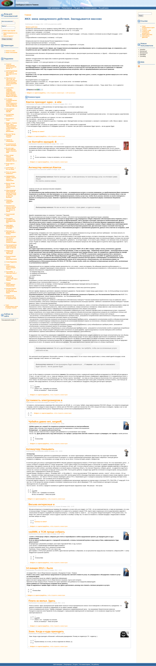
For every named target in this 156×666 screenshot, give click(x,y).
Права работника (147, 34)
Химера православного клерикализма (10, 284)
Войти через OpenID (9, 30)
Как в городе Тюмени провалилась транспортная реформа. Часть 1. (11, 158)
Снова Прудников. (11, 262)
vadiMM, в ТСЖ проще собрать (47, 531)
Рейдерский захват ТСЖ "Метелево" (9, 252)
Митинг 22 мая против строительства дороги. (10, 185)
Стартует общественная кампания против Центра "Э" (11, 66)
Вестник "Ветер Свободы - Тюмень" (10, 135)
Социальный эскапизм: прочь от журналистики (11, 297)
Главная (28, 15)
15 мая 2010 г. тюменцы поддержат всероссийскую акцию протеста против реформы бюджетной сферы (11, 92)
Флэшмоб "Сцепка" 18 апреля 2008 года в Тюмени (11, 278)
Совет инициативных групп (148, 27)
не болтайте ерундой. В (43, 141)
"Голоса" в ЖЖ (146, 30)
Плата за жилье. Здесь (42, 600)
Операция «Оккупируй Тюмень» (9, 201)
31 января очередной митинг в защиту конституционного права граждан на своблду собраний (11, 102)
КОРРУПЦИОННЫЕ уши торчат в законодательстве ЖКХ (11, 73)
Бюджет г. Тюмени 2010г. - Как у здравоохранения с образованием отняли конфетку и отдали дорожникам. (11, 127)
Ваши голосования (11, 52)
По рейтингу (103, 8)
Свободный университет (146, 32)
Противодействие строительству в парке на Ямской (11, 246)
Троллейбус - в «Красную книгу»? (11, 272)
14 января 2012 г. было (39, 568)
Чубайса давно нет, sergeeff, (45, 421)
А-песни (144, 29)
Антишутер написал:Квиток (45, 167)
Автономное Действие (145, 36)
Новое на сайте (10, 51)
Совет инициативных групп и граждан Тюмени (11, 267)
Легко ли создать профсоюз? (11, 172)
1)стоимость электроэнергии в (44, 400)
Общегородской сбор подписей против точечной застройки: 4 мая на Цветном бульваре (11, 194)
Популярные (67, 8)
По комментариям (89, 8)
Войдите (29, 93)
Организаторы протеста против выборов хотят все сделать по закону (11, 208)
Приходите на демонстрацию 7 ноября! (11, 232)
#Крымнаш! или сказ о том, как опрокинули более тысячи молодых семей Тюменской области (11, 81)
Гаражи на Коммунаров (10, 140)
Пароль (4, 26)
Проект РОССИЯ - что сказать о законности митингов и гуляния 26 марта (11, 239)
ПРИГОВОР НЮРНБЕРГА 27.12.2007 (10, 227)
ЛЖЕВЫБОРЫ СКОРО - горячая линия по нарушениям (11, 178)
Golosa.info (22, 2)
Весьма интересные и (42, 504)
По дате (77, 8)
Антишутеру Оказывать (40, 449)
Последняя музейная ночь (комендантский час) (11, 220)
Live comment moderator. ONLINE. (10, 110)
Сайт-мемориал (54, 8)
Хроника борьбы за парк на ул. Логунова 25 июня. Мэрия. (11, 291)
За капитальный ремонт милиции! (11, 144)
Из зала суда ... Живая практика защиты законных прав (11, 150)
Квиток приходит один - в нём (43, 102)
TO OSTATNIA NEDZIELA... (10, 115)
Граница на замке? (38, 131)
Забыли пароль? (8, 36)
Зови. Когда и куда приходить (46, 631)
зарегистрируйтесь (40, 93)
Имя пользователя (7, 21)
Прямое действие (31, 27)
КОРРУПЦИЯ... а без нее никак (11, 168)
